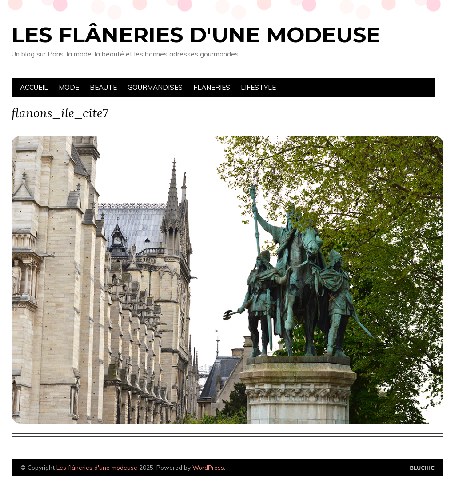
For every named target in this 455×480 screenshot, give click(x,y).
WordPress (208, 467)
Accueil (34, 87)
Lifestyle (258, 87)
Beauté (103, 87)
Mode (69, 87)
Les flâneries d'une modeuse (196, 35)
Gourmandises (155, 87)
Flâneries (211, 87)
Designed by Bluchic (422, 468)
